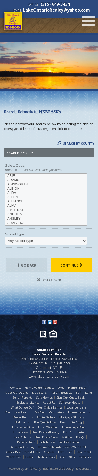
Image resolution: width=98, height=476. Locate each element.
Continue (71, 265)
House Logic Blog (73, 427)
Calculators (56, 412)
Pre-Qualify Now (45, 422)
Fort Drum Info (73, 432)
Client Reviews (62, 392)
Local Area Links (23, 427)
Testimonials (46, 457)
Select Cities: (49, 167)
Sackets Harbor (69, 442)
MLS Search (40, 392)
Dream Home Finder (72, 387)
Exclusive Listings (27, 402)
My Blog (40, 412)
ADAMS (46, 180)
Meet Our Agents (16, 392)
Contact (15, 387)
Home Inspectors (80, 412)
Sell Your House (69, 402)
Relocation (22, 422)
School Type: (15, 234)
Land (88, 392)
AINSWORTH (46, 184)
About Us (49, 402)
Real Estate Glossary (45, 432)
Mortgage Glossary (71, 417)
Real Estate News (46, 437)
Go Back (27, 265)
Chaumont (84, 452)
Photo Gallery (46, 417)
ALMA (46, 205)
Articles (67, 437)
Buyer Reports (23, 417)
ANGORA (46, 214)
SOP (78, 392)
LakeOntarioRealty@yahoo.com (56, 10)
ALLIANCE (46, 201)
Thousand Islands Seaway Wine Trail (62, 447)
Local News (20, 432)
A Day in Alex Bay (22, 447)
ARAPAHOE (46, 223)
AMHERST (46, 210)
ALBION (46, 188)
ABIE (46, 176)
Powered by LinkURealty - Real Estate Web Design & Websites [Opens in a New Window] (49, 469)
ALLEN (46, 197)
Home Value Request (39, 387)
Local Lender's (76, 407)
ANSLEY (46, 219)
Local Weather (48, 427)
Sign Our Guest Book (70, 397)
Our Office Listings (50, 407)
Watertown (13, 457)
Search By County (75, 143)
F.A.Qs (80, 437)
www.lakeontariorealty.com (49, 376)
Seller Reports (22, 397)
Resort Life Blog (71, 422)
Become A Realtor (18, 412)
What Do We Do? (22, 407)
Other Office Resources (75, 457)
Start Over (49, 280)
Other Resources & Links (23, 452)
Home (29, 457)
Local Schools (22, 437)
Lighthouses (47, 442)
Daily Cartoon (26, 442)
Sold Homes (44, 397)
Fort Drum (65, 452)
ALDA (46, 193)
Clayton (49, 452)
